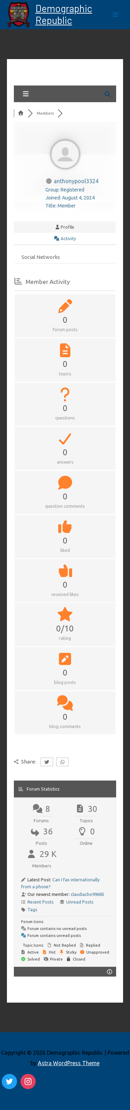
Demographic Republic (63, 14)
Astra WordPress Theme (68, 1063)
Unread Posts (80, 901)
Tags (32, 909)
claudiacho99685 (87, 894)
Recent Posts (40, 901)
